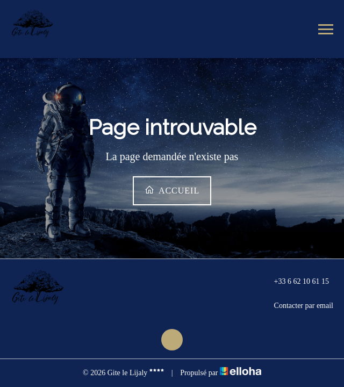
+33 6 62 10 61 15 (295, 281)
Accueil (172, 190)
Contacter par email (297, 306)
